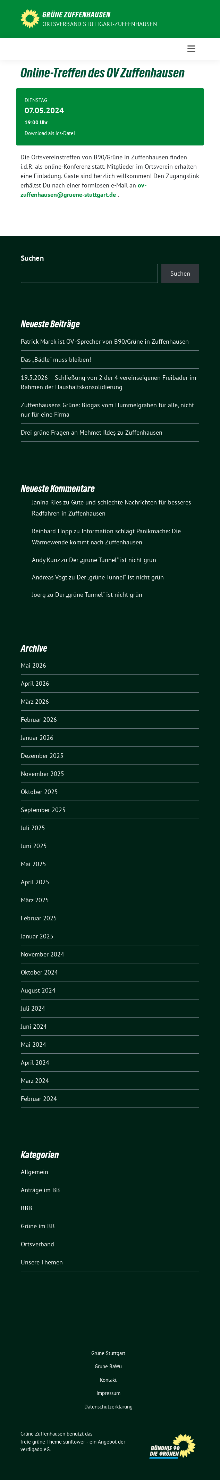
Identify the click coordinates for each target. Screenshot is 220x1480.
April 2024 (35, 1063)
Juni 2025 (34, 846)
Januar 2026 (37, 738)
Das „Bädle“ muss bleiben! (56, 359)
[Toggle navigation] (191, 49)
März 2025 (35, 900)
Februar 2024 (39, 1099)
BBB (26, 1208)
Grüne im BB (38, 1226)
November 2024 (42, 954)
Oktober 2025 (39, 792)
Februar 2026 (39, 720)
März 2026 (35, 701)
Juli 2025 (33, 828)
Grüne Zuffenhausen (76, 14)
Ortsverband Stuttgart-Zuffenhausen (99, 24)
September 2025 (43, 810)
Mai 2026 (33, 665)
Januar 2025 (37, 936)
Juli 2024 (33, 1008)
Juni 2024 (34, 1026)
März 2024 (35, 1081)
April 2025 (35, 882)
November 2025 (42, 774)
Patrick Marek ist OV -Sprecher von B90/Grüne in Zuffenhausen (105, 341)
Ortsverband (37, 1244)
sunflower (74, 1441)
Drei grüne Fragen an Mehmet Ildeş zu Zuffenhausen (91, 432)
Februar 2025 (39, 918)
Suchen (32, 258)
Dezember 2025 (42, 756)
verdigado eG (35, 1449)
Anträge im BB (40, 1190)
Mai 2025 (33, 864)
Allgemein (34, 1172)
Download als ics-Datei (50, 133)
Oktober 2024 (39, 972)
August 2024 (38, 990)
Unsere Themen (42, 1262)
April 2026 (35, 683)
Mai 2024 (33, 1044)
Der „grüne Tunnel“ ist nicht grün (112, 560)
